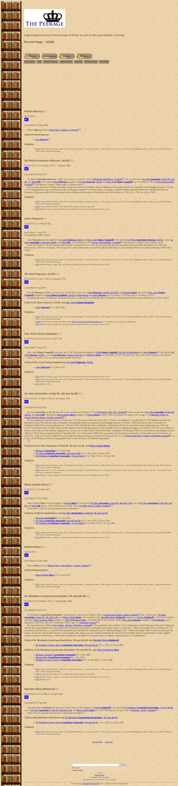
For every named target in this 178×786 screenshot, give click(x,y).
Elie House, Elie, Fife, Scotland (111, 412)
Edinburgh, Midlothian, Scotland (107, 179)
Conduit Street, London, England (95, 506)
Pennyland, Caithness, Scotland (63, 130)
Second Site (95, 783)
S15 (37, 149)
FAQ (39, 62)
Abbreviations (66, 62)
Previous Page (91, 62)
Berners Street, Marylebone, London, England (68, 565)
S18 (37, 470)
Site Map (78, 62)
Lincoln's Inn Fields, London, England (121, 615)
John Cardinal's (86, 783)
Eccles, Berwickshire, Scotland (106, 242)
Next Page (104, 62)
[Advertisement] (99, 88)
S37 (37, 209)
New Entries (30, 62)
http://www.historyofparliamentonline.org (87, 322)
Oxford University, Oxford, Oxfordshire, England (147, 436)
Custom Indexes (51, 62)
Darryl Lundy (100, 775)
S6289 (38, 322)
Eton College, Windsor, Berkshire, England (71, 625)
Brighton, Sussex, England (143, 710)
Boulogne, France (88, 622)
